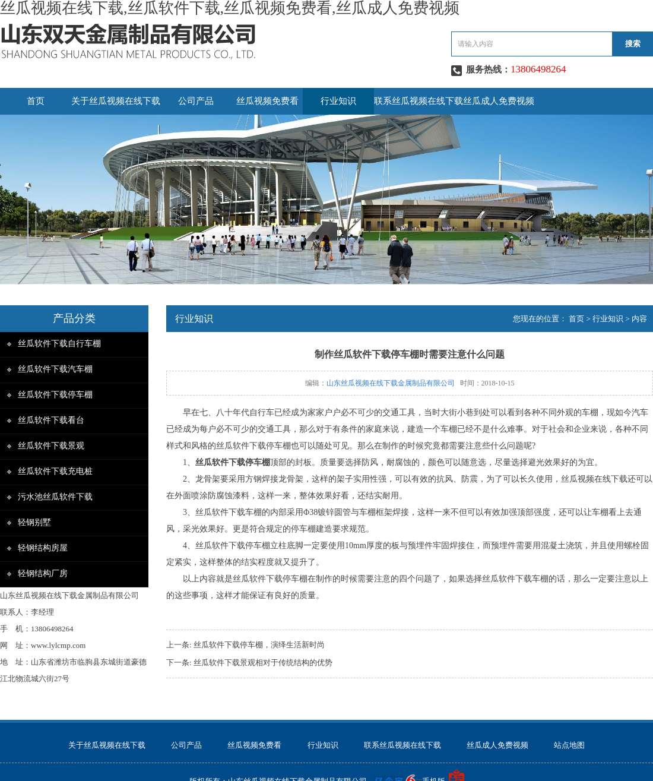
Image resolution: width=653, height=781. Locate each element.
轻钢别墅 (34, 522)
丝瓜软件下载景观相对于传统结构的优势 (263, 662)
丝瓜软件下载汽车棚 (55, 369)
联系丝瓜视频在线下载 (418, 101)
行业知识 (338, 101)
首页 (36, 101)
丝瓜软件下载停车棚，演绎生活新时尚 (259, 644)
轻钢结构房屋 (43, 547)
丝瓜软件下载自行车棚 (59, 343)
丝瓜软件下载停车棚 (55, 394)
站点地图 (569, 745)
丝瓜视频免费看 (267, 101)
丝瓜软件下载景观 (51, 445)
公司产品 (196, 101)
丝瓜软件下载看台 (51, 420)
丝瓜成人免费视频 (498, 101)
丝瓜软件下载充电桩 (55, 471)
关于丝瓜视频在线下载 (115, 101)
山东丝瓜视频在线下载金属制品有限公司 (390, 383)
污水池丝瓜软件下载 (55, 496)
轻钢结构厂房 (43, 573)
